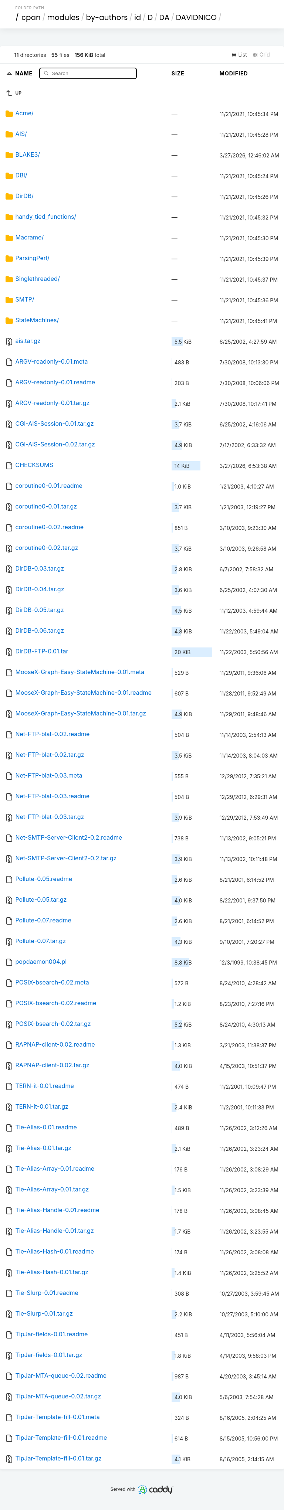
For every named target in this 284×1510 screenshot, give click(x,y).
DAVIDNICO (196, 17)
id (137, 17)
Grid (261, 54)
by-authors (107, 17)
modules (63, 17)
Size (178, 73)
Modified (234, 73)
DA (164, 17)
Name (24, 73)
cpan (31, 17)
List (239, 54)
